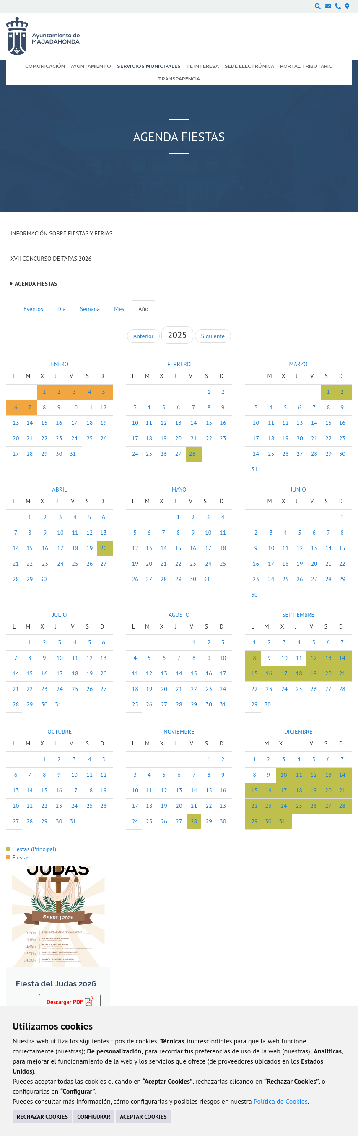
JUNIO (298, 489)
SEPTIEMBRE (298, 614)
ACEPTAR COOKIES (143, 1116)
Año (143, 309)
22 (44, 438)
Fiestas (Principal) (31, 849)
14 (29, 423)
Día (61, 309)
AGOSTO (179, 614)
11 (89, 407)
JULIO (59, 614)
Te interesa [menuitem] (202, 66)
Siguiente (213, 336)
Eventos (33, 309)
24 (74, 438)
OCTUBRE (59, 731)
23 (59, 438)
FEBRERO (179, 364)
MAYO (178, 489)
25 (89, 438)
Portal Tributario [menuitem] (306, 66)
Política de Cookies (281, 1101)
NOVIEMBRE (178, 731)
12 (103, 407)
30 (59, 454)
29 (44, 454)
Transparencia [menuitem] (179, 79)
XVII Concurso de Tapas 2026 (50, 258)
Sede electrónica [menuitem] (249, 66)
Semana (90, 309)
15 (44, 423)
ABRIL (59, 489)
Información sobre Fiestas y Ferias (61, 233)
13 (16, 423)
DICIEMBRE (298, 731)
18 (89, 423)
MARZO (298, 364)
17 (74, 423)
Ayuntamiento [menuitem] (91, 66)
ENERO (59, 364)
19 (103, 423)
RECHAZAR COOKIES (42, 1116)
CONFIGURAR (93, 1116)
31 (73, 454)
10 (74, 407)
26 (103, 438)
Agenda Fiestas (36, 283)
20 (16, 438)
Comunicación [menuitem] (45, 66)
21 (29, 438)
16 (59, 423)
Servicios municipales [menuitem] (149, 66)
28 (29, 454)
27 (16, 454)
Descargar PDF (70, 1001)
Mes (119, 309)
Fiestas (17, 857)
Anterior (143, 336)
